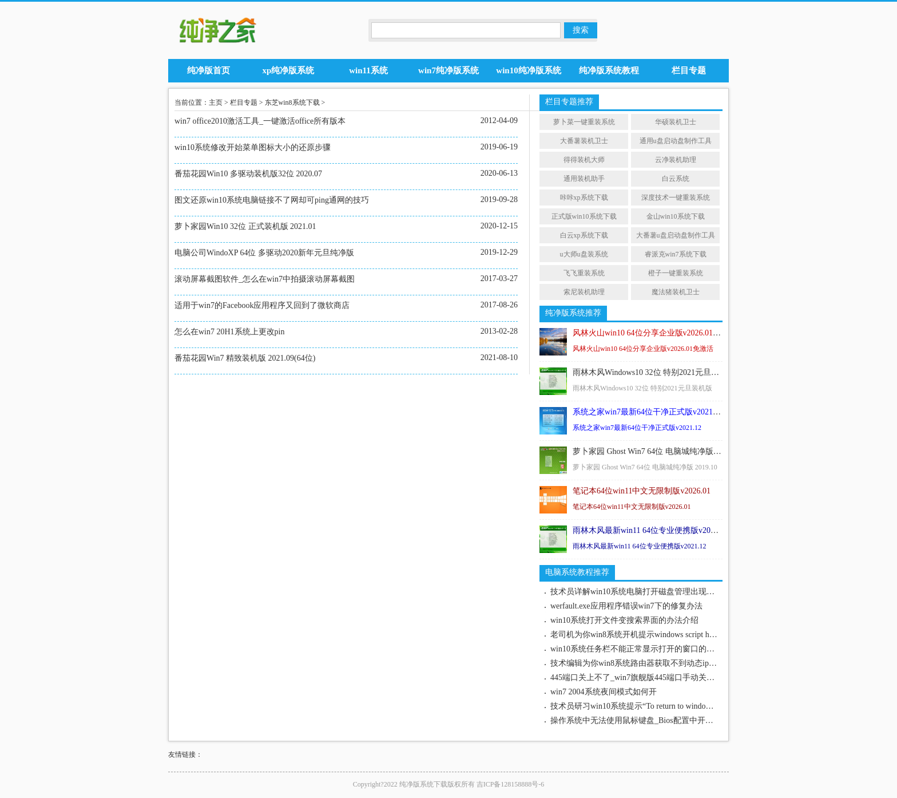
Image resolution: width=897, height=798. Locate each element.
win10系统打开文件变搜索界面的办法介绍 (624, 620)
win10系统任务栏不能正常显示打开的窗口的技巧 (636, 649)
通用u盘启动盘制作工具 (676, 141)
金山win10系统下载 (675, 216)
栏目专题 (243, 102)
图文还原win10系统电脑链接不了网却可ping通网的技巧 (271, 200)
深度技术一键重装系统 (675, 197)
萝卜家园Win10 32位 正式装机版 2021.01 (245, 226)
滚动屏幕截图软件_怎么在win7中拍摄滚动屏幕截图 (264, 279)
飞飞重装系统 (584, 273)
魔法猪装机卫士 (676, 292)
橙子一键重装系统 (675, 273)
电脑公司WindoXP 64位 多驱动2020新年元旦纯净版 (264, 252)
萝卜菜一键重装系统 (584, 122)
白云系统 (675, 179)
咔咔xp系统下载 (584, 197)
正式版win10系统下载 (584, 216)
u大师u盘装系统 (584, 254)
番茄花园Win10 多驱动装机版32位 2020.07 (248, 173)
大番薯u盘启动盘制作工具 (675, 235)
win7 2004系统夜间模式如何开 (603, 692)
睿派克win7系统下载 (676, 254)
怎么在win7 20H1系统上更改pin (229, 331)
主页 (216, 102)
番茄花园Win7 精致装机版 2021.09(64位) (244, 358)
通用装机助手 (584, 179)
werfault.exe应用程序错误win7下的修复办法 (626, 606)
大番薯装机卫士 (584, 141)
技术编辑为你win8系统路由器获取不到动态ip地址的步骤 (649, 663)
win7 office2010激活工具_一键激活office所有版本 (260, 121)
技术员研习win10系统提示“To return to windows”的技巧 (646, 706)
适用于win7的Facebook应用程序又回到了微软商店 (262, 305)
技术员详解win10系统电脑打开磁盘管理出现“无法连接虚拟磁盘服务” (671, 591)
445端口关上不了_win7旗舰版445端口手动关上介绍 (640, 677)
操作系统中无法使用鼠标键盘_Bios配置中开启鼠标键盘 (647, 720)
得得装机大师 (584, 160)
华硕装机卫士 (675, 122)
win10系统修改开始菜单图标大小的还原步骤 (252, 147)
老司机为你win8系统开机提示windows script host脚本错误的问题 (662, 634)
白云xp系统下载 (584, 235)
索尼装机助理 (584, 292)
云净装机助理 (675, 160)
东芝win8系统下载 (292, 102)
